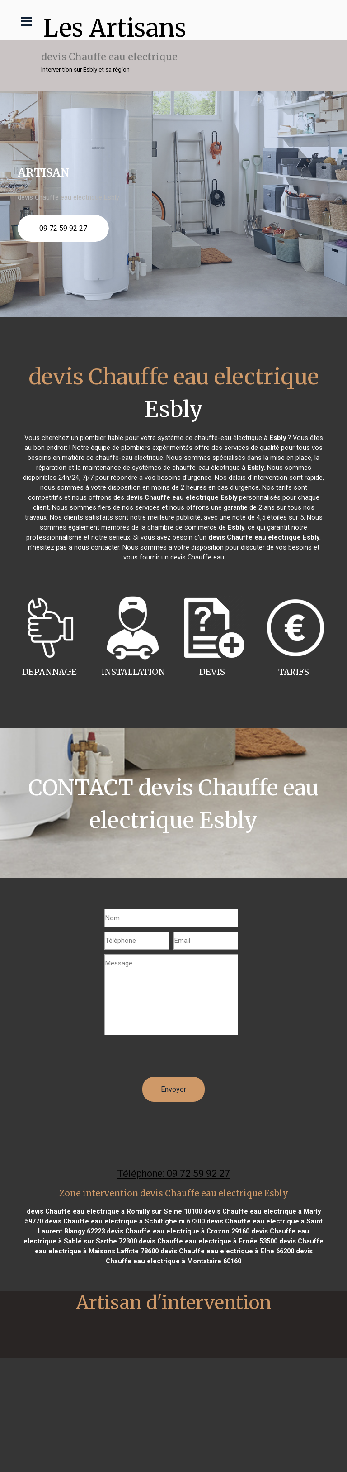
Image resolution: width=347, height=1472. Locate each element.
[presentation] (173, 1059)
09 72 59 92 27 (63, 228)
